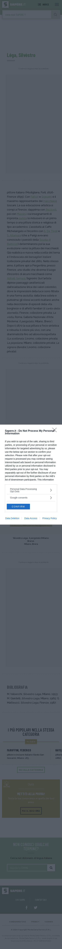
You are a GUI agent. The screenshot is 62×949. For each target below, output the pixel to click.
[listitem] (31, 490)
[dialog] (31, 475)
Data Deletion (12, 518)
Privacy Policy (49, 518)
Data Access (30, 518)
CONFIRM (18, 506)
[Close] (55, 431)
